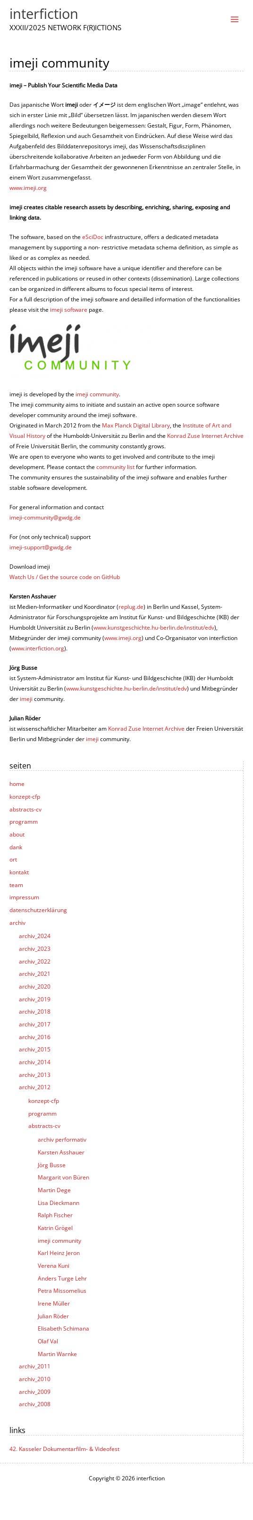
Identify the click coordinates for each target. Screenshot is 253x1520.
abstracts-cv (25, 809)
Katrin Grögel (55, 1227)
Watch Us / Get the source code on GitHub (64, 577)
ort (13, 859)
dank (15, 847)
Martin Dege (54, 1190)
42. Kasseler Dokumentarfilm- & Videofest (64, 1448)
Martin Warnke (57, 1354)
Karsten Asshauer (61, 1152)
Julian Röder (53, 1316)
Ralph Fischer (55, 1215)
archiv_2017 (35, 1024)
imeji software (68, 309)
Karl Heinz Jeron (59, 1252)
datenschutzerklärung (38, 910)
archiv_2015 (35, 1049)
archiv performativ (62, 1139)
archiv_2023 (35, 948)
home (17, 783)
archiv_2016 (35, 1037)
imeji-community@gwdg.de (45, 517)
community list (115, 466)
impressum (24, 897)
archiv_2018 (35, 1011)
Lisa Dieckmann (58, 1202)
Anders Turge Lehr (62, 1278)
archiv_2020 (35, 986)
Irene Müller (54, 1303)
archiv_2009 (35, 1391)
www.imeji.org (28, 187)
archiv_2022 (35, 961)
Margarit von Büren (63, 1177)
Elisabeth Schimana (63, 1328)
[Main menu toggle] (235, 19)
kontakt (19, 872)
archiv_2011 (35, 1366)
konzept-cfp (24, 796)
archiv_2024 (35, 935)
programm (23, 821)
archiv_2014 (35, 1062)
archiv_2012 (35, 1087)
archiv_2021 (35, 973)
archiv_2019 (35, 999)
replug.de (130, 606)
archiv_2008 (35, 1404)
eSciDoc (92, 236)
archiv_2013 (35, 1074)
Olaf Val (48, 1341)
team (16, 884)
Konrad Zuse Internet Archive (205, 435)
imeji (26, 698)
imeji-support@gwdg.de (40, 547)
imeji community (59, 1240)
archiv (17, 922)
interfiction (43, 13)
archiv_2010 (35, 1379)
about (17, 834)
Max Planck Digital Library (136, 425)
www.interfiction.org (37, 648)
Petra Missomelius (62, 1290)
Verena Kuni (53, 1265)
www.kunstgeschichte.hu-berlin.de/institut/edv (153, 627)
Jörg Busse (52, 1165)
